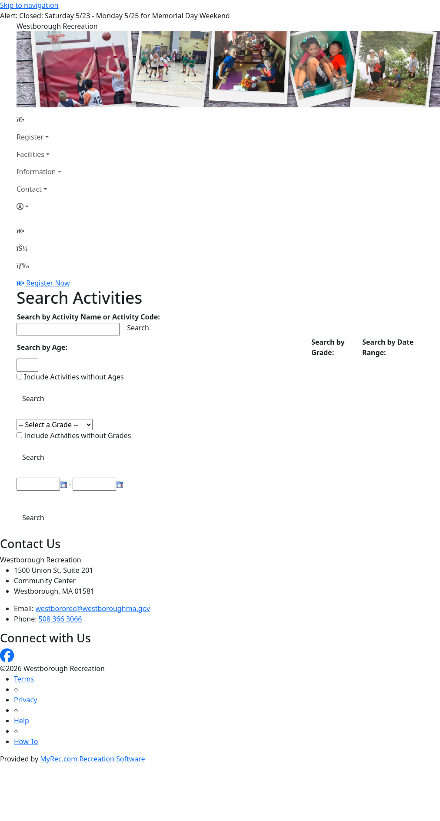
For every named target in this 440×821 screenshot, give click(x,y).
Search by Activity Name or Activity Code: (88, 317)
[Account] (39, 206)
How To (26, 741)
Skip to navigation (29, 5)
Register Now (48, 283)
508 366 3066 (60, 619)
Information (36, 171)
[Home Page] (39, 119)
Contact (29, 189)
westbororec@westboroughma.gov (93, 608)
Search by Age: (42, 347)
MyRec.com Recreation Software (92, 759)
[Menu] (23, 265)
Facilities (30, 154)
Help (21, 720)
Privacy (25, 700)
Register (30, 137)
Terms (24, 679)
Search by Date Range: (387, 347)
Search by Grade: (328, 347)
